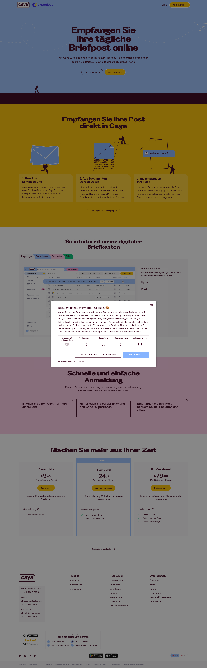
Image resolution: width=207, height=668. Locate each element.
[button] (71, 361)
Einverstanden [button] (136, 354)
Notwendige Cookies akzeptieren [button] (98, 354)
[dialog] (103, 334)
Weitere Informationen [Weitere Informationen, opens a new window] (130, 331)
